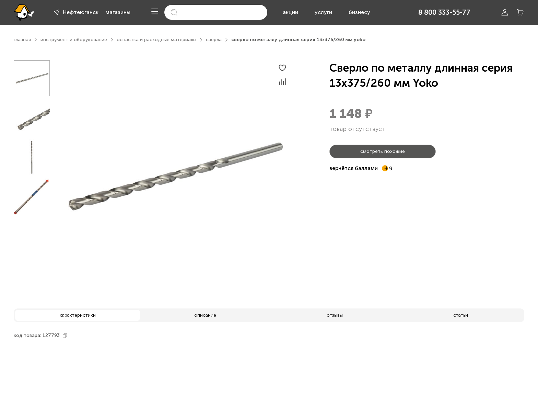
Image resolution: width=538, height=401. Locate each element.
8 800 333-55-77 (444, 12)
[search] (215, 12)
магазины (117, 12)
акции (290, 12)
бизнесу (359, 12)
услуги (323, 12)
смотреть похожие (382, 151)
